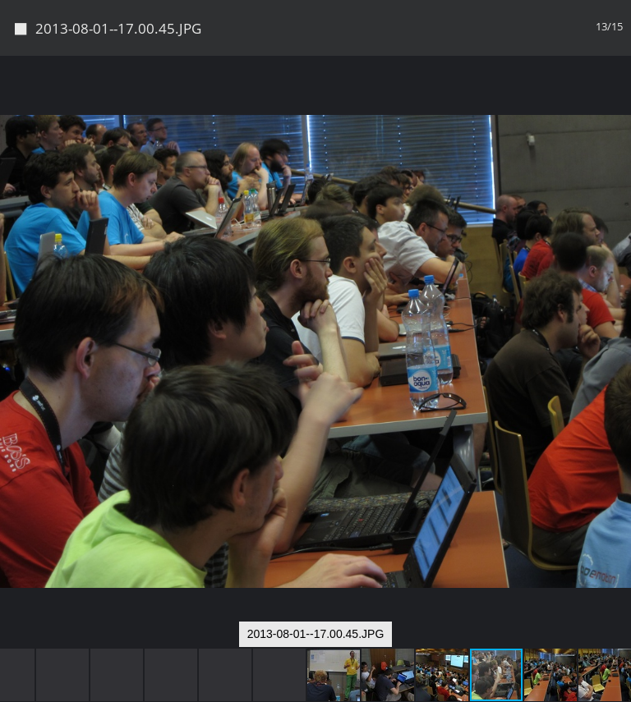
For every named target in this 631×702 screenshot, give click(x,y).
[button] (616, 98)
